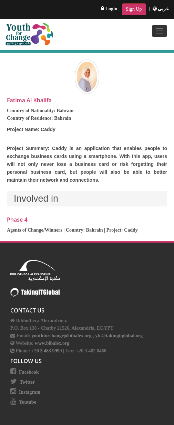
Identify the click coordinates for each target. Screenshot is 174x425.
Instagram (29, 392)
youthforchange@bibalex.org (61, 335)
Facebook (29, 372)
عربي (161, 8)
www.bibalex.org (52, 343)
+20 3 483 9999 (47, 350)
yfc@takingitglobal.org (119, 335)
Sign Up (134, 9)
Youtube (27, 402)
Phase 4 (17, 219)
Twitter (27, 382)
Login (109, 8)
